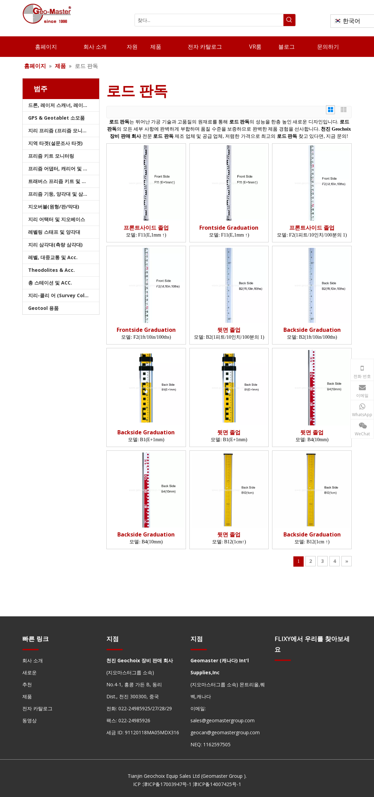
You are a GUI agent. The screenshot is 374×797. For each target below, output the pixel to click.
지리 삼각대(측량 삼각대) (55, 244)
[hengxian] (30, 649)
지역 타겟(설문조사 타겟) (55, 143)
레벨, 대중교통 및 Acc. (53, 257)
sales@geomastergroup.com (222, 720)
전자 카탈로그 (37, 708)
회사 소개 (32, 660)
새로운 (29, 672)
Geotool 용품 (43, 308)
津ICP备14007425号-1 (217, 784)
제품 (27, 696)
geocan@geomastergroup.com (225, 732)
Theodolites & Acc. (51, 270)
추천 (27, 684)
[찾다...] (209, 20)
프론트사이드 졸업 (146, 227)
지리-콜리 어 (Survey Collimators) (63, 295)
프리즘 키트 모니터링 (51, 156)
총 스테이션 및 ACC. (50, 282)
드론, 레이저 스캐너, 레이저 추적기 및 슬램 (63, 105)
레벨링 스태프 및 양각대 (54, 232)
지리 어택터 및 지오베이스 (56, 219)
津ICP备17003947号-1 (167, 784)
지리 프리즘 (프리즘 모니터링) (61, 130)
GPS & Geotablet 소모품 (56, 117)
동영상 (29, 720)
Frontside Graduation (228, 227)
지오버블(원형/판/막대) (53, 206)
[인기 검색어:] (289, 20)
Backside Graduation (312, 330)
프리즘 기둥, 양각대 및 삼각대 (60, 194)
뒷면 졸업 (229, 330)
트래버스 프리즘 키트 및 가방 (59, 181)
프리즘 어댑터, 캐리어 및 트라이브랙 (63, 168)
